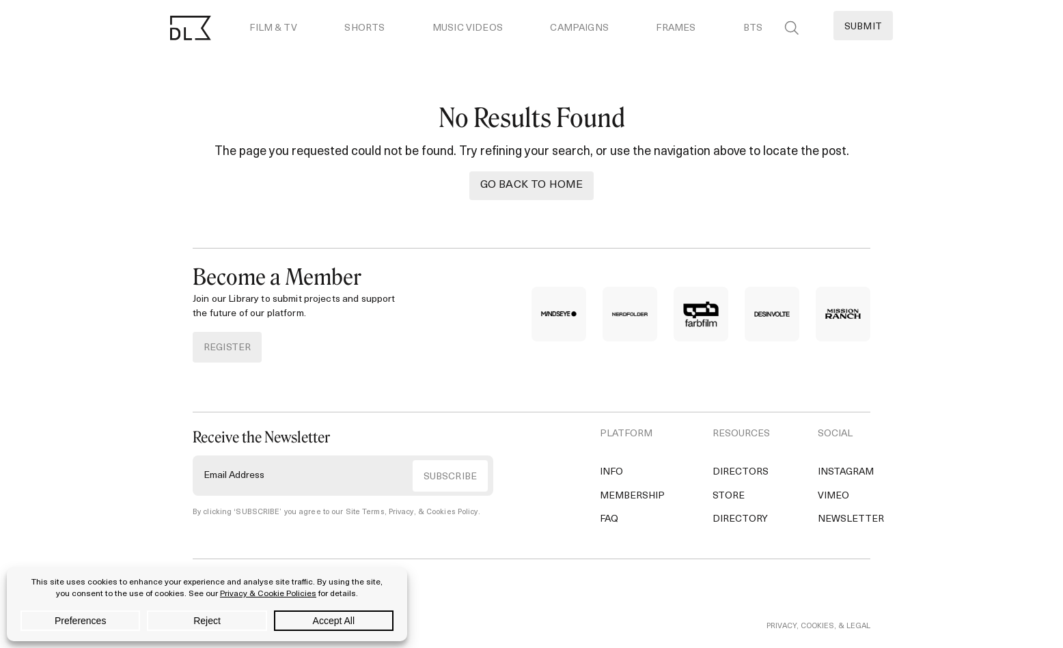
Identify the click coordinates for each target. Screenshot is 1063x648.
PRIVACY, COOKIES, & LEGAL (818, 626)
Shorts (364, 28)
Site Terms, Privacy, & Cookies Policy (412, 512)
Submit (863, 27)
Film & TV (272, 28)
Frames (675, 28)
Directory (740, 519)
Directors (741, 472)
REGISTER (227, 348)
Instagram (846, 472)
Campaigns (579, 28)
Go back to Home (531, 185)
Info (611, 472)
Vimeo (833, 496)
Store (729, 496)
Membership (632, 496)
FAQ (609, 519)
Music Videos (467, 28)
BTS (752, 28)
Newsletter (851, 519)
